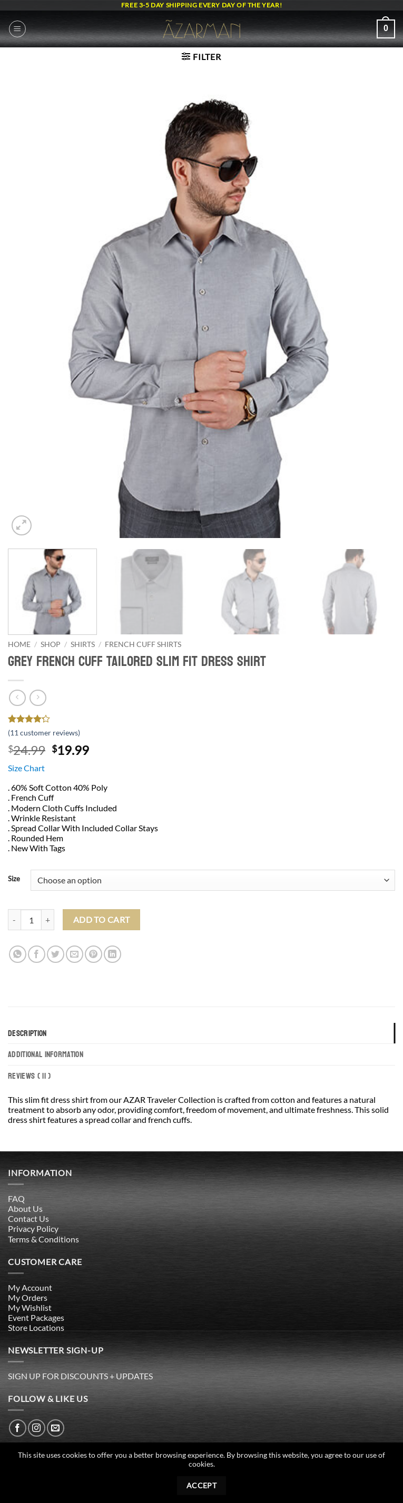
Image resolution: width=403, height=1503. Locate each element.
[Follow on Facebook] (17, 1428)
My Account (30, 1287)
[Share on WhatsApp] (17, 954)
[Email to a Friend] (74, 954)
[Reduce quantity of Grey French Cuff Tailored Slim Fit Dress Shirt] (14, 919)
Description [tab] (27, 1033)
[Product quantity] (31, 919)
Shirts (83, 644)
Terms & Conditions (43, 1239)
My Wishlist (30, 1307)
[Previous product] (38, 698)
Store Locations (36, 1327)
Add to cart (101, 919)
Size (14, 879)
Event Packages (36, 1317)
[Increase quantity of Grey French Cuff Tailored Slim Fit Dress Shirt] (48, 919)
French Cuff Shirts (143, 644)
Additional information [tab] (45, 1054)
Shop (51, 644)
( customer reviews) (44, 732)
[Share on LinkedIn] (112, 954)
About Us (25, 1208)
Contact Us (28, 1218)
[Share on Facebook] (36, 954)
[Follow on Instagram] (36, 1428)
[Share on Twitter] (55, 954)
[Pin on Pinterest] (93, 954)
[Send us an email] (55, 1428)
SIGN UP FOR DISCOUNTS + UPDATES (80, 1376)
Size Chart (26, 768)
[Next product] (17, 698)
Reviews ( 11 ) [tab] (29, 1075)
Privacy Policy (33, 1228)
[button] (17, 29)
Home (19, 644)
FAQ (16, 1198)
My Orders (27, 1297)
